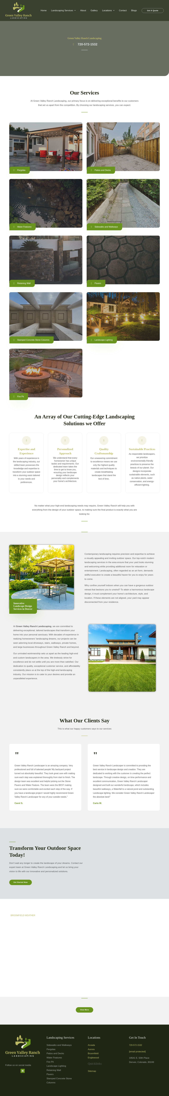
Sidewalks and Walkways (59, 1046)
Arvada (91, 1046)
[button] (74, 10)
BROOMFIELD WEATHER (24, 916)
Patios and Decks (55, 1054)
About (83, 10)
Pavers (50, 1075)
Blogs (134, 10)
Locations (108, 10)
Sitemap (92, 1072)
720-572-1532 (136, 1046)
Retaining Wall (54, 1071)
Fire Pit (50, 1063)
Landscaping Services (63, 10)
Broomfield (93, 1054)
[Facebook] (23, 1072)
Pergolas (51, 1050)
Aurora (91, 1050)
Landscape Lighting (56, 1067)
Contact (123, 10)
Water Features (54, 1058)
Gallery (94, 10)
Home (44, 10)
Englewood (93, 1058)
